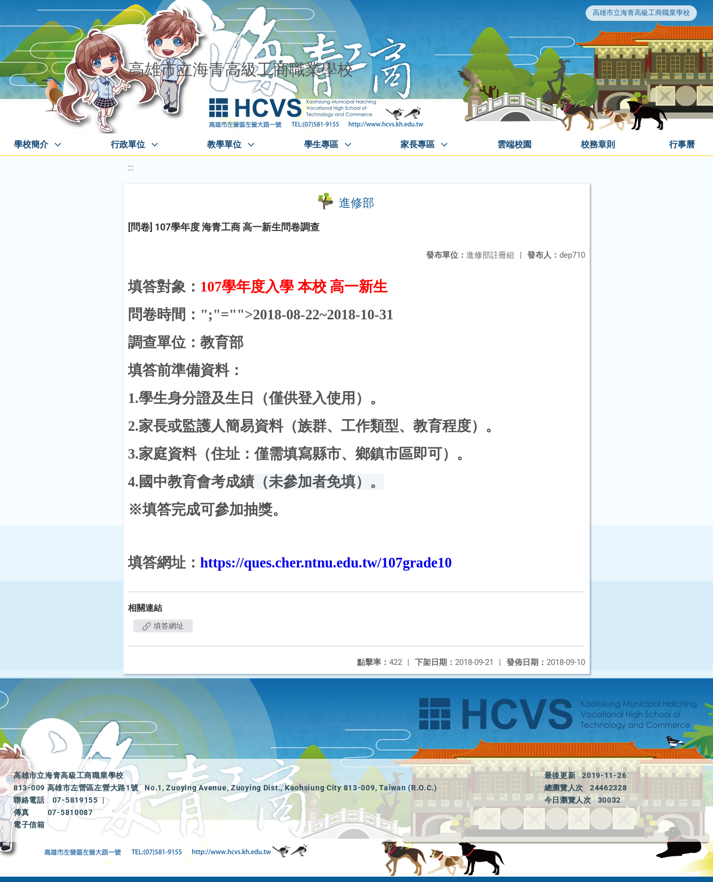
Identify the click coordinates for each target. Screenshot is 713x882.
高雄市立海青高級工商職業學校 (641, 13)
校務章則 (598, 144)
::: (130, 167)
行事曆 (682, 144)
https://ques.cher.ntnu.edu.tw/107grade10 (326, 563)
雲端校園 (514, 144)
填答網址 (163, 626)
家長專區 (417, 144)
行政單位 (128, 144)
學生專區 (321, 144)
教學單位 (224, 144)
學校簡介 (31, 144)
